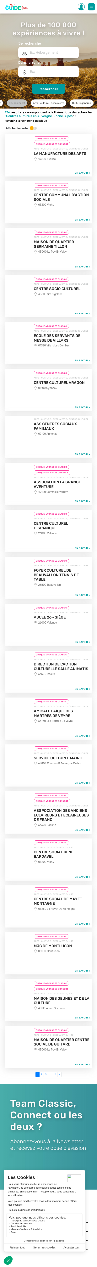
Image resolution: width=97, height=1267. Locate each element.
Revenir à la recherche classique (26, 120)
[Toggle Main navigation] (91, 6)
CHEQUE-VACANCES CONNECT (52, 144)
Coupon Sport (17, 103)
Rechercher (49, 89)
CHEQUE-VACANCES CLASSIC (51, 138)
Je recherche (29, 43)
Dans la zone (29, 62)
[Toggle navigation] (86, 1223)
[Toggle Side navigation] (81, 6)
